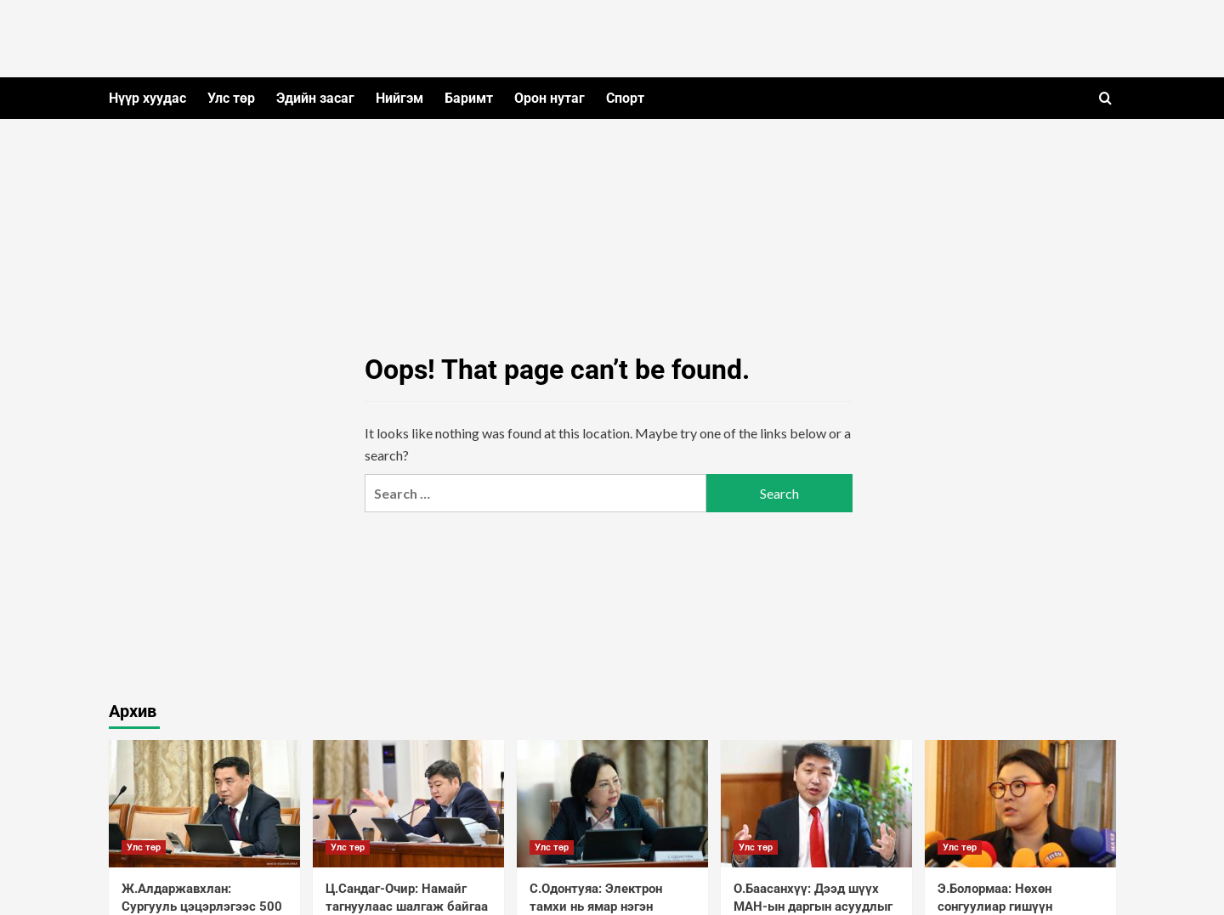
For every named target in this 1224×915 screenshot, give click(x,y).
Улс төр (231, 98)
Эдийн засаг (315, 98)
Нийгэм (399, 98)
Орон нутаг (549, 98)
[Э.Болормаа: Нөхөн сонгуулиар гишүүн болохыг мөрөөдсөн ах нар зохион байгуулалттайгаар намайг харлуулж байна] (1020, 803)
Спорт (625, 98)
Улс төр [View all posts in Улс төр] (144, 847)
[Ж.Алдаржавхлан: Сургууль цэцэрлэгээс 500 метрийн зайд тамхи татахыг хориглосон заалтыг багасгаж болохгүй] (204, 803)
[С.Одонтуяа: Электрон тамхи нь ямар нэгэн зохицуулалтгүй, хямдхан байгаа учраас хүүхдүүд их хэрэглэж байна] (612, 803)
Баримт (469, 98)
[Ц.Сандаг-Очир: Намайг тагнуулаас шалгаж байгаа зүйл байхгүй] (408, 803)
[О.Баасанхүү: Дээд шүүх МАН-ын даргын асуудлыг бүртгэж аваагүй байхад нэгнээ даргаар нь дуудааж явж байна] (816, 803)
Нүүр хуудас (147, 98)
